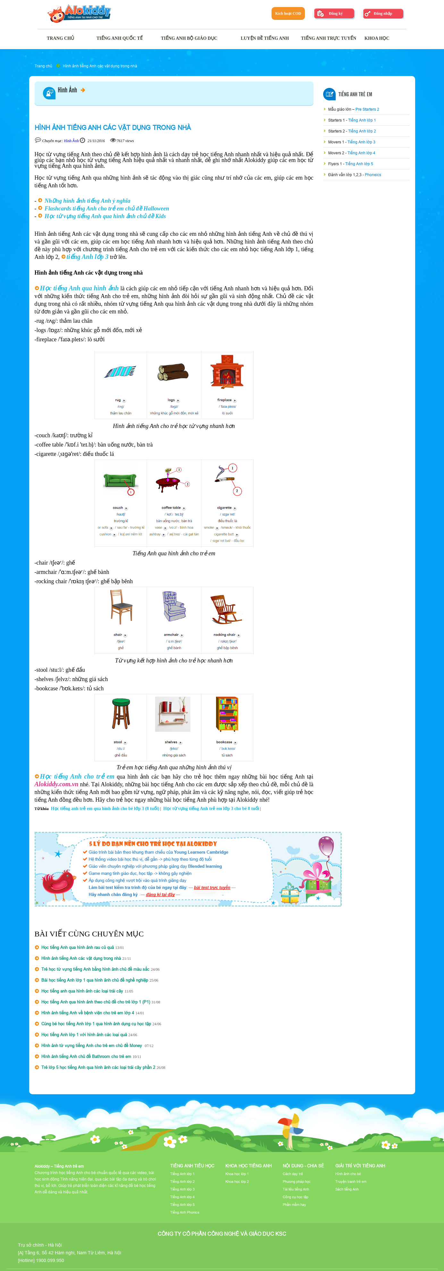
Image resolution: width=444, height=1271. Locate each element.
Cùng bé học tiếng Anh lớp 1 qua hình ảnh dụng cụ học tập (96, 1023)
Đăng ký (336, 13)
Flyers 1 (335, 163)
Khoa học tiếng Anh (248, 1165)
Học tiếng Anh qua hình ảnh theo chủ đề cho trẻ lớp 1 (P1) (95, 1001)
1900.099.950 (50, 1260)
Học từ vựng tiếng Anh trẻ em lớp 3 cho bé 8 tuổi (211, 808)
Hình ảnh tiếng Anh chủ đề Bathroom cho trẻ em (86, 1056)
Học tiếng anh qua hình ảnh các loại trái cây (82, 991)
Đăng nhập (383, 13)
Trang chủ (43, 66)
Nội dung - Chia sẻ (303, 1165)
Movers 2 (336, 152)
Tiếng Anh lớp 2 (362, 131)
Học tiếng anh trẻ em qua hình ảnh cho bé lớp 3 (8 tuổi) (105, 808)
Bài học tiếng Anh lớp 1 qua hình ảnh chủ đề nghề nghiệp (94, 980)
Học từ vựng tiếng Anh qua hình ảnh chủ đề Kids (105, 216)
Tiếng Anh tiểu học (192, 1165)
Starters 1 (337, 120)
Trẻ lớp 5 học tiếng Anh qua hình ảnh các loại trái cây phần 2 (98, 1067)
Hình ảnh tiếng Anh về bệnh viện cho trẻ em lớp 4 (87, 1012)
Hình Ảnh (71, 90)
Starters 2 (337, 131)
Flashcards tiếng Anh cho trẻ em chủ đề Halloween (107, 208)
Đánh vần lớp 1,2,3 (345, 174)
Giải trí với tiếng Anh (360, 1165)
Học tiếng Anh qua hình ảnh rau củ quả (77, 947)
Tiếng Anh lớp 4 (361, 152)
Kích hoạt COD (288, 13)
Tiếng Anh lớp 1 (362, 120)
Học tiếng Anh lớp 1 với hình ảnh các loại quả (84, 1034)
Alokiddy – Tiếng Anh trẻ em (59, 1166)
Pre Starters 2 (367, 109)
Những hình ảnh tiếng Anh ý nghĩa (87, 201)
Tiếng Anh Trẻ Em (355, 94)
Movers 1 (336, 142)
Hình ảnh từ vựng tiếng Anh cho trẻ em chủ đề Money (92, 1045)
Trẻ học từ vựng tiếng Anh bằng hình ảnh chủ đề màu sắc (95, 969)
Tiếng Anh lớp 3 (361, 142)
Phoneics (373, 174)
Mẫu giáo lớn (340, 109)
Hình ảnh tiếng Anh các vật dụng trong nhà (100, 66)
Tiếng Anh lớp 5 (359, 163)
